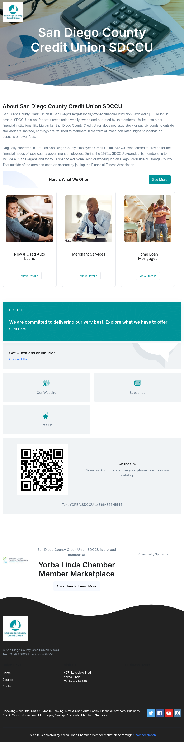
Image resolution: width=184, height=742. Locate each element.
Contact (8, 686)
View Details (29, 276)
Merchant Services (88, 254)
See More (159, 179)
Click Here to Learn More (76, 586)
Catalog (8, 679)
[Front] (14, 12)
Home (7, 673)
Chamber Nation (144, 735)
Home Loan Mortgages (148, 256)
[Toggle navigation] (177, 12)
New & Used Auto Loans (29, 256)
